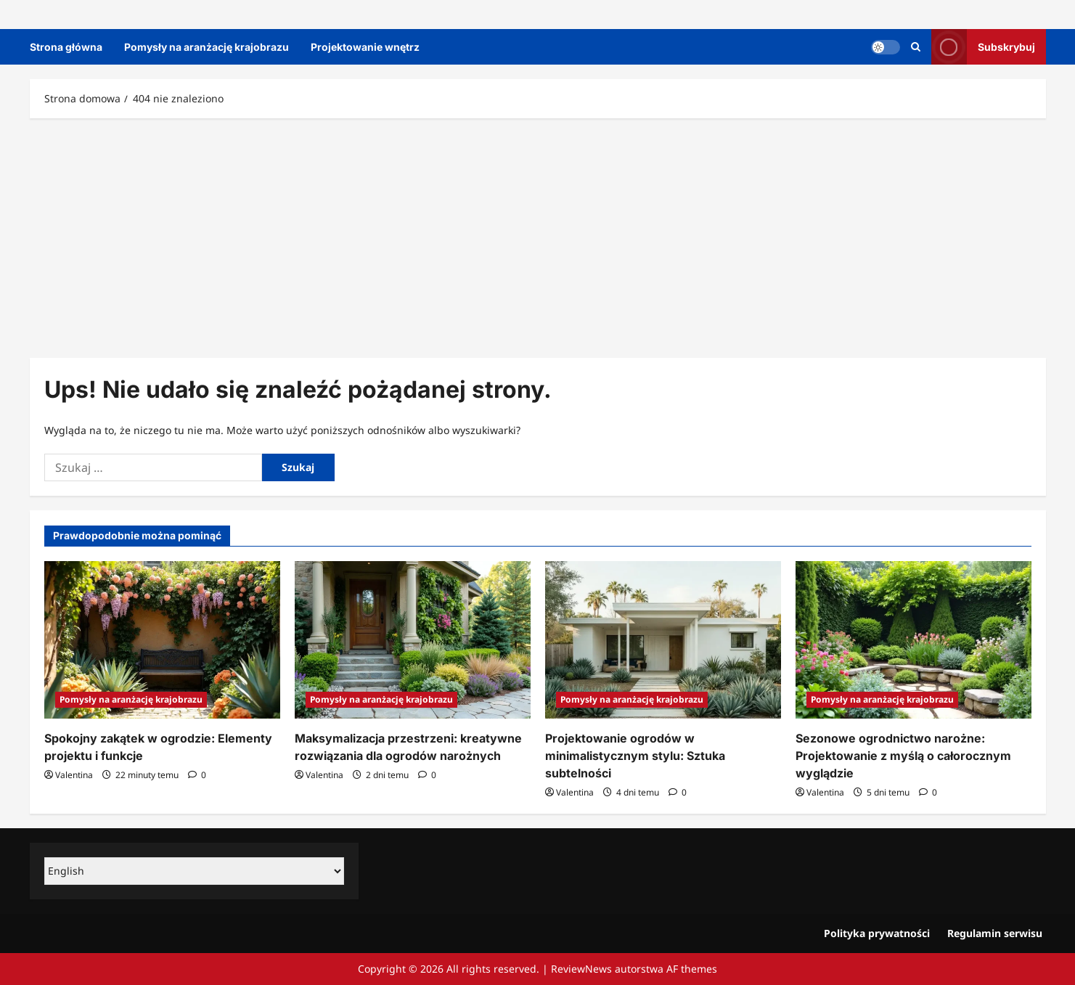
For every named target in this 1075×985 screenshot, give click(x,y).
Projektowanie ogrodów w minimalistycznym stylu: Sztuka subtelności (635, 755)
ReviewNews (581, 969)
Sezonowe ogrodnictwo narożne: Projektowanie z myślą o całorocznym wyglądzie (903, 755)
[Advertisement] (537, 234)
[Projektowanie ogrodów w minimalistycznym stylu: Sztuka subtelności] (663, 640)
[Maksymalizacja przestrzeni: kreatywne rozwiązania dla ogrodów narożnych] (413, 640)
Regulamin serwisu (994, 933)
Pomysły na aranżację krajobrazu (206, 47)
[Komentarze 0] (197, 775)
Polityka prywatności (877, 933)
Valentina (74, 775)
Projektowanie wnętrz (365, 47)
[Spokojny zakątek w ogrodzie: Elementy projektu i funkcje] (162, 640)
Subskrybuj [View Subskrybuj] (983, 47)
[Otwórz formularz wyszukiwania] (915, 47)
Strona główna (66, 47)
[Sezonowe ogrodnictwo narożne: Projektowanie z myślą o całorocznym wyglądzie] (913, 640)
